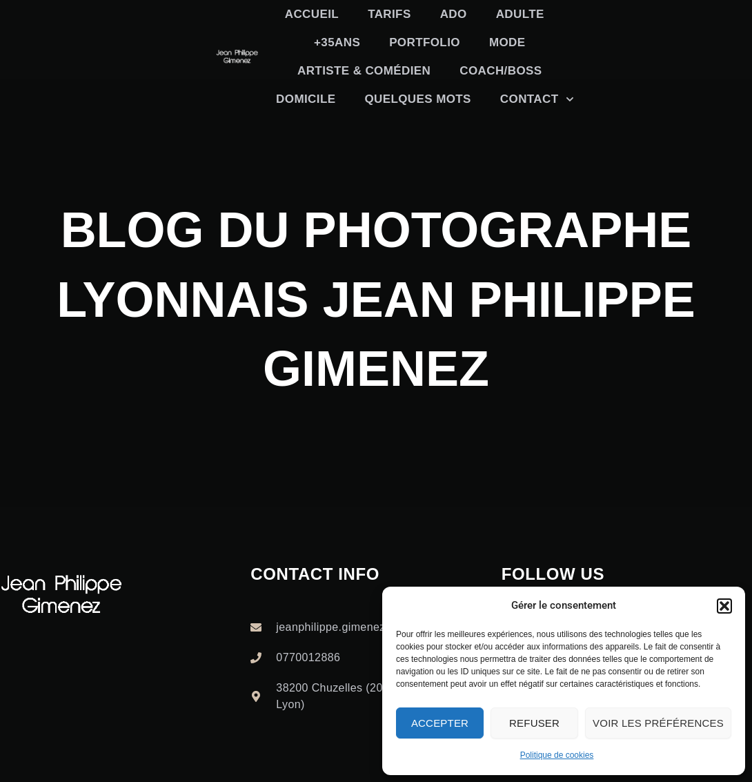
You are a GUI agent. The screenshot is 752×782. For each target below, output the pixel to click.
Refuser (534, 723)
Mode (507, 42)
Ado (453, 14)
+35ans (337, 42)
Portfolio (424, 42)
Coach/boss (500, 70)
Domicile (305, 99)
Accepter (439, 723)
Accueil (312, 14)
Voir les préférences (658, 723)
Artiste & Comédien (364, 70)
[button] (724, 606)
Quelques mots (417, 99)
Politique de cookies (557, 755)
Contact (537, 99)
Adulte (520, 14)
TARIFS (389, 14)
